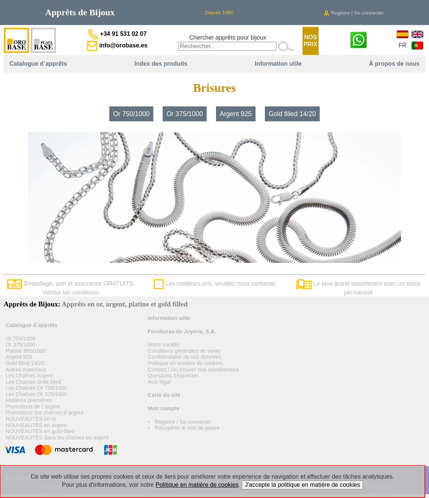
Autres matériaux (26, 370)
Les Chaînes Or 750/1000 (36, 388)
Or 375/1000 (184, 114)
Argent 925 (236, 114)
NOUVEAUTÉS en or (31, 419)
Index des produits (160, 63)
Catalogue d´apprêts (38, 63)
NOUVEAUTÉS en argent (36, 425)
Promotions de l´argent (33, 407)
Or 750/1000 (131, 114)
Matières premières (28, 400)
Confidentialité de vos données (184, 357)
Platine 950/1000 (26, 351)
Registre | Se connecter (353, 13)
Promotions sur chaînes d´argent (45, 412)
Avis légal (159, 382)
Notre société (163, 345)
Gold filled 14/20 (292, 114)
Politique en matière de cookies (185, 363)
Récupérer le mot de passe (187, 428)
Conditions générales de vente (184, 351)
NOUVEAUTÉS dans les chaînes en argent (57, 438)
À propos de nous (394, 63)
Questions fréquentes (173, 376)
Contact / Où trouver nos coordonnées (193, 370)
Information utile (278, 63)
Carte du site (164, 395)
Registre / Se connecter (183, 422)
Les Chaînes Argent (29, 376)
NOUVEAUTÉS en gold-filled (40, 431)
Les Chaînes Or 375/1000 (36, 394)
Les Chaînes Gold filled (33, 382)
